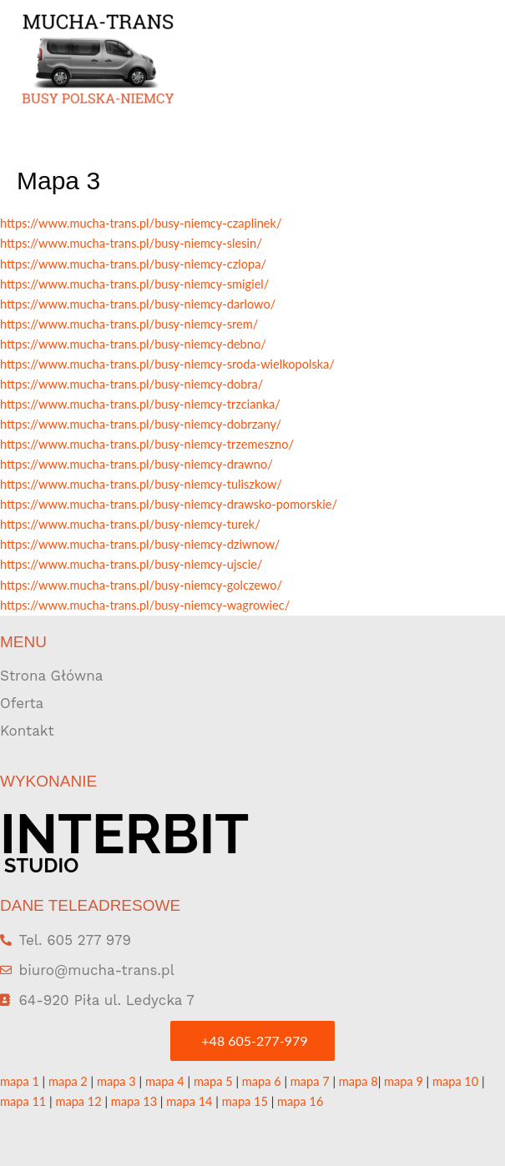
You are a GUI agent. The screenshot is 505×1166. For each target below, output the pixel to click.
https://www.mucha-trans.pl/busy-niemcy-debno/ (133, 344)
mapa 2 (68, 1081)
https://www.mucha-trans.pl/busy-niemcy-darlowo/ (137, 304)
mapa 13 (134, 1101)
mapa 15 (245, 1101)
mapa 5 (213, 1081)
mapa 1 (19, 1081)
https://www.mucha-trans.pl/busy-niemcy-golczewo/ (141, 585)
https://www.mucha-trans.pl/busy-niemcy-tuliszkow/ (141, 484)
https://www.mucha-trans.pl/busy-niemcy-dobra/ (131, 384)
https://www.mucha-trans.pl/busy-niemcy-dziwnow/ (140, 544)
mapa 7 (310, 1081)
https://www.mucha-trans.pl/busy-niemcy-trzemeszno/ (147, 444)
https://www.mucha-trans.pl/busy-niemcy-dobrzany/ (140, 424)
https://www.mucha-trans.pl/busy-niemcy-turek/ (130, 524)
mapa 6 (261, 1081)
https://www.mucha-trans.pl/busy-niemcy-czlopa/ (133, 264)
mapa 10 (455, 1081)
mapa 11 (23, 1101)
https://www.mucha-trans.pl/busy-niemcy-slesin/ (131, 243)
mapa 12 (78, 1101)
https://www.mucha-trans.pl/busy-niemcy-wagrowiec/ (145, 605)
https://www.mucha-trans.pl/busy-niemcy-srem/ (129, 324)
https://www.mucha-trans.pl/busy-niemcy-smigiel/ (134, 284)
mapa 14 (189, 1101)
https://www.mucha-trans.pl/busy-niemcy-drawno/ (136, 464)
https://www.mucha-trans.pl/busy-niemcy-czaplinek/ (141, 223)
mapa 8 (358, 1081)
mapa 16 (300, 1101)
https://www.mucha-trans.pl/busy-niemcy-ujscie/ (131, 564)
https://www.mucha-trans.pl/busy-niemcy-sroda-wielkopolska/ (167, 364)
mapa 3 (116, 1081)
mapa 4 (164, 1081)
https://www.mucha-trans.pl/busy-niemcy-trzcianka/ (140, 404)
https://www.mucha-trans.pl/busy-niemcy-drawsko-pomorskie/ (168, 504)
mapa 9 (403, 1081)
